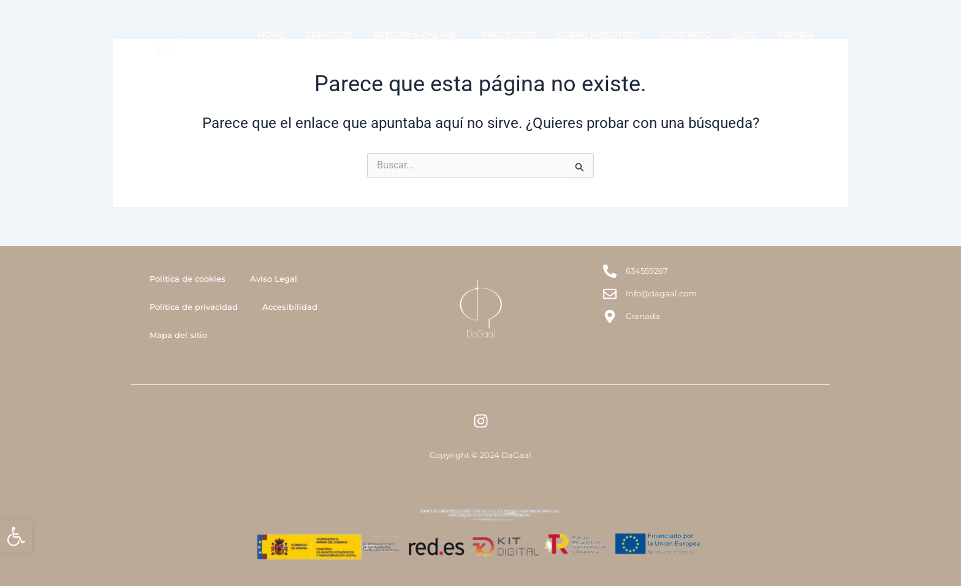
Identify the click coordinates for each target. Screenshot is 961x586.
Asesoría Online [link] (417, 35)
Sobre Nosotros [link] (599, 34)
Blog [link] (744, 34)
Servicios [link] (329, 34)
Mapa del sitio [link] (178, 335)
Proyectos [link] (508, 34)
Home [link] (272, 34)
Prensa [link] (795, 34)
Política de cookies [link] (188, 279)
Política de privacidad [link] (194, 307)
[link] (16, 536)
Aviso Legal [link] (273, 279)
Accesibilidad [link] (289, 307)
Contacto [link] (686, 34)
